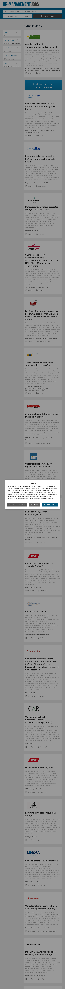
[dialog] (32, 494)
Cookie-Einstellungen (17, 504)
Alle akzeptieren (50, 504)
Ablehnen (34, 504)
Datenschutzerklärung (47, 498)
